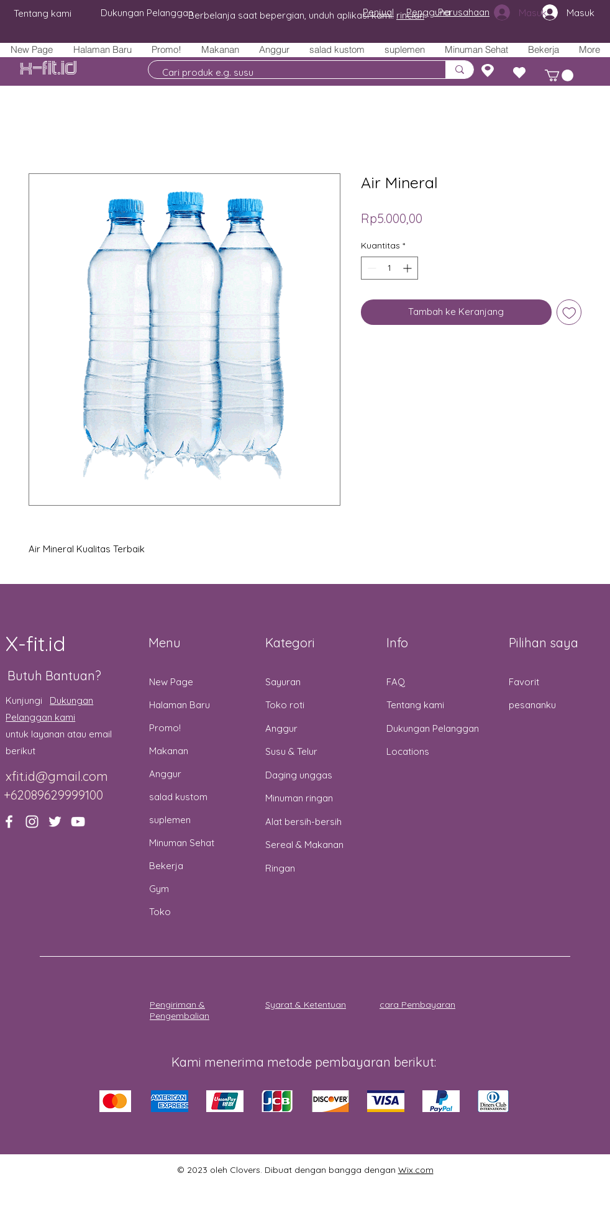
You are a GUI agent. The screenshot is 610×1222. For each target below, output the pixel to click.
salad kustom (178, 797)
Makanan (168, 751)
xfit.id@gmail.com (57, 776)
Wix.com (416, 1169)
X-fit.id (48, 68)
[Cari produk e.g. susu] (290, 72)
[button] (219, 49)
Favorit (524, 682)
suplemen (170, 820)
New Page (171, 682)
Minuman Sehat (181, 843)
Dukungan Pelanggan (432, 728)
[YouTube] (78, 821)
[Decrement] (370, 268)
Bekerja (166, 866)
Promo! (165, 728)
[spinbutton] (389, 268)
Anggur (165, 774)
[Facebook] (9, 821)
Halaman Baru (179, 705)
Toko (160, 912)
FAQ (395, 682)
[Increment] (408, 268)
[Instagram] (32, 821)
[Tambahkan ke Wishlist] (569, 312)
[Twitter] (55, 821)
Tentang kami (415, 705)
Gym (159, 889)
